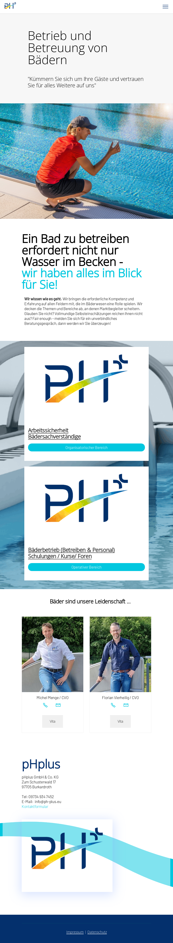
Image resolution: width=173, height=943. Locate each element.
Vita (52, 721)
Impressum (75, 932)
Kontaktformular (35, 806)
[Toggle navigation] (165, 6)
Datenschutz (97, 932)
